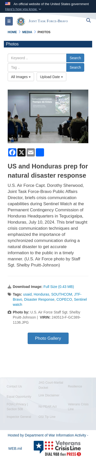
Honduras (41, 294)
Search (75, 58)
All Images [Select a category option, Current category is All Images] (21, 77)
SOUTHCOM (61, 294)
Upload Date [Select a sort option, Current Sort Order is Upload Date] (51, 77)
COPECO (64, 299)
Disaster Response (39, 299)
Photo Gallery (48, 338)
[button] (23, 9)
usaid (27, 294)
